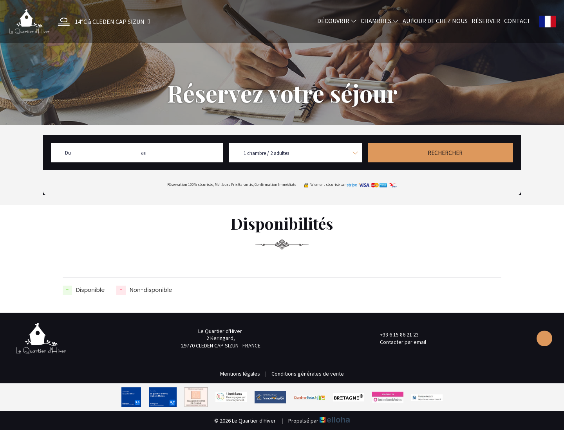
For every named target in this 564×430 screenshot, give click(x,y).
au (143, 152)
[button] (102, 22)
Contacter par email (398, 341)
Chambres (380, 21)
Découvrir (337, 21)
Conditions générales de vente (307, 373)
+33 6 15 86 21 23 (395, 334)
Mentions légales (240, 373)
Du (68, 152)
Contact (517, 21)
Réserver (486, 21)
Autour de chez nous (435, 21)
